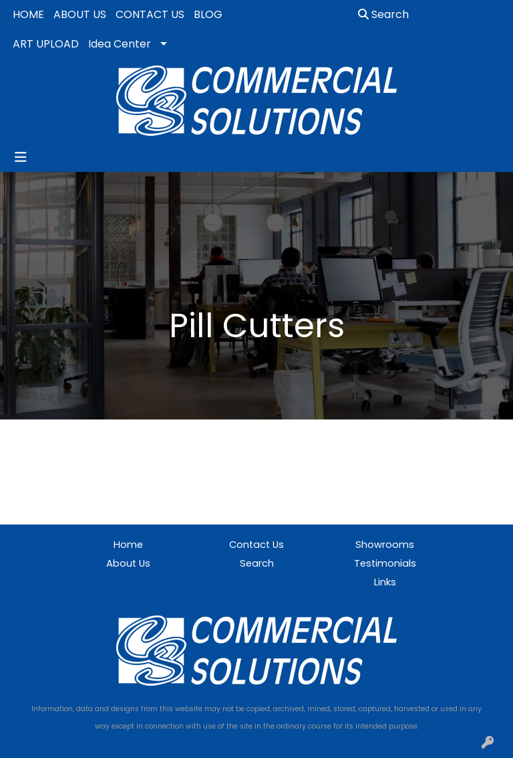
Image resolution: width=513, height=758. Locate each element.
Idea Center (119, 44)
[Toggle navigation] (21, 157)
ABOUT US (79, 14)
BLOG (208, 14)
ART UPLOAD (46, 44)
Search (383, 14)
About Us (128, 563)
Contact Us (256, 544)
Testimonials (385, 563)
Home (128, 544)
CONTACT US (150, 14)
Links (385, 582)
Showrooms (384, 544)
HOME (28, 14)
